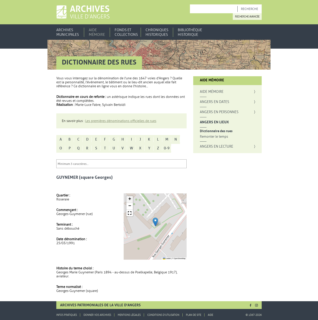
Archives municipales (67, 32)
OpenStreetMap (180, 258)
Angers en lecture (216, 146)
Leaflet (167, 258)
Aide (210, 314)
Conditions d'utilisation (163, 314)
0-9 (167, 148)
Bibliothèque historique (190, 32)
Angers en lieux (214, 122)
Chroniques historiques (157, 32)
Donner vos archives (97, 314)
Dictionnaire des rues (216, 131)
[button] (155, 222)
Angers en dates (214, 102)
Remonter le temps (214, 136)
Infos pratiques (66, 314)
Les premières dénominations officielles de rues (120, 121)
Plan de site (193, 314)
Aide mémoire (97, 32)
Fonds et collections (126, 32)
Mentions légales (129, 314)
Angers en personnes (219, 112)
